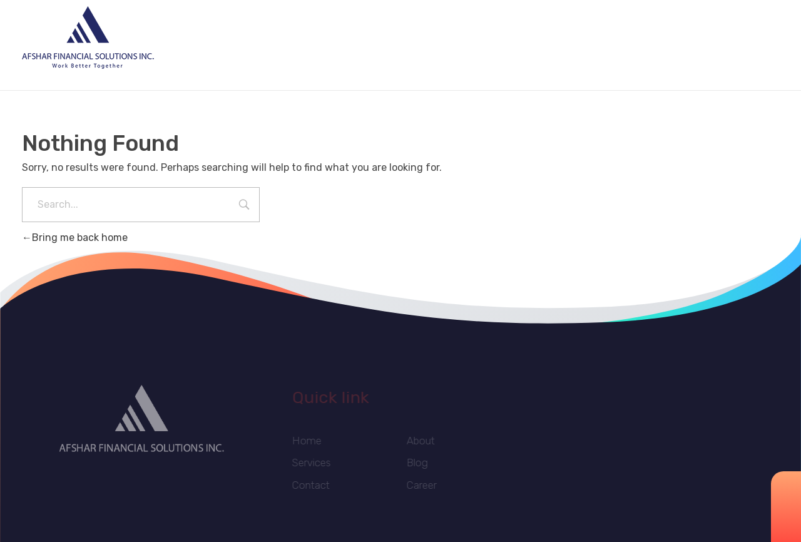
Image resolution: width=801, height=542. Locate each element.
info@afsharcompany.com (665, 39)
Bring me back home (75, 237)
